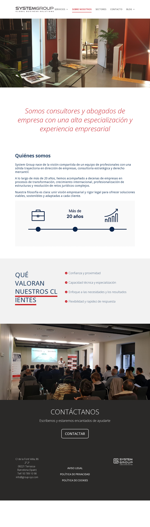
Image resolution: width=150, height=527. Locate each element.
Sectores (100, 9)
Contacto (116, 9)
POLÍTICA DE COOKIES (75, 480)
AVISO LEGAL (75, 468)
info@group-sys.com (27, 477)
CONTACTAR (75, 433)
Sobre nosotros (82, 9)
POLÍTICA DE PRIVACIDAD (75, 474)
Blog (129, 9)
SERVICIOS (60, 9)
